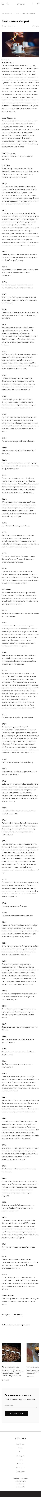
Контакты (20, 1448)
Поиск (20, 1452)
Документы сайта (20, 1487)
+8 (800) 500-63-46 (20, 1481)
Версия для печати (20, 1444)
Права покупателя (20, 1467)
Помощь (21, 1460)
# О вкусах (5, 1315)
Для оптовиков (20, 1463)
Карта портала (20, 1456)
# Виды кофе (18, 1315)
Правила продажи (20, 1471)
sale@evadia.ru (20, 1484)
